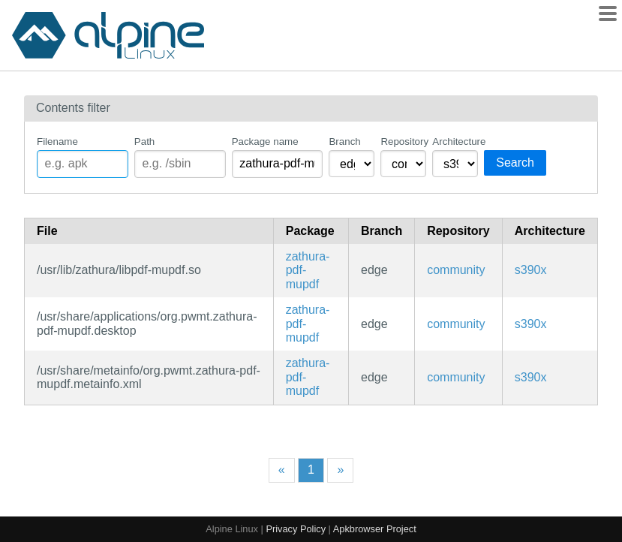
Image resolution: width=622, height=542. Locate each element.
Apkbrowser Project (374, 528)
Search (515, 162)
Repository (403, 141)
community (456, 269)
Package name (265, 141)
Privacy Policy (296, 528)
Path (144, 141)
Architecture (455, 141)
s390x (531, 269)
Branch (344, 141)
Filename (57, 141)
